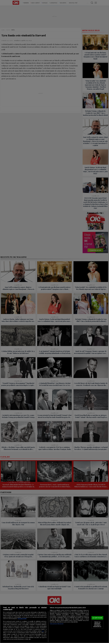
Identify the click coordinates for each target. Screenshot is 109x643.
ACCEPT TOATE (97, 618)
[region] (54, 624)
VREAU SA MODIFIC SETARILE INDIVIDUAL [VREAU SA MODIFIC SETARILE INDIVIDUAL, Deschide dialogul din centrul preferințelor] (97, 624)
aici (43, 631)
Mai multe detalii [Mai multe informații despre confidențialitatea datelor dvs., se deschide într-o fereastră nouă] (22, 618)
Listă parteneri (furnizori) (56, 623)
